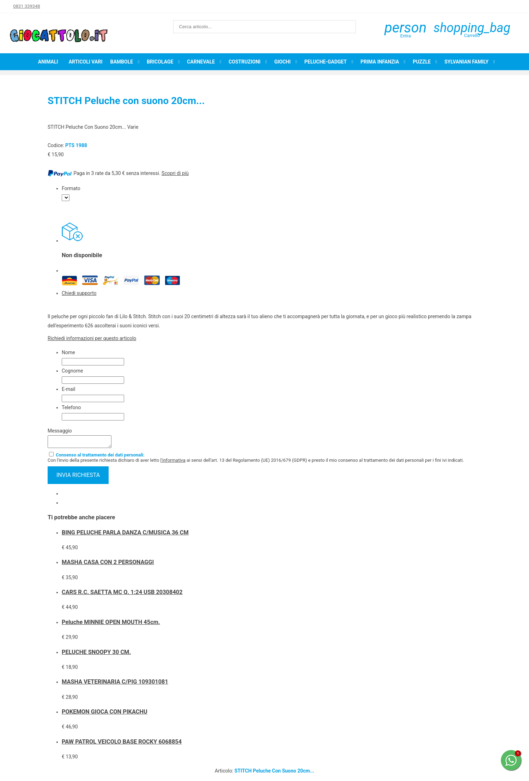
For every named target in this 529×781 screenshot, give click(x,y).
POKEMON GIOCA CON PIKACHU (104, 713)
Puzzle (422, 62)
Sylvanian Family (466, 62)
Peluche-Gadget (325, 62)
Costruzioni (245, 62)
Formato (71, 188)
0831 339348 (26, 6)
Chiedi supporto (79, 293)
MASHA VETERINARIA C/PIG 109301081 (115, 683)
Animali (48, 62)
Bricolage (160, 62)
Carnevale (201, 62)
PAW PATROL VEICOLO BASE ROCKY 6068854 (122, 743)
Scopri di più (175, 173)
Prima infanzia (379, 62)
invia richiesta (78, 477)
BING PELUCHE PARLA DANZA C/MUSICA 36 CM (125, 534)
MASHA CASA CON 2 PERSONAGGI (108, 564)
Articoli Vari (86, 62)
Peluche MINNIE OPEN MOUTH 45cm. (111, 624)
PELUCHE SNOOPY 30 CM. (96, 654)
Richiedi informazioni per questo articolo (92, 338)
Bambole (121, 62)
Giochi (282, 62)
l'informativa (173, 462)
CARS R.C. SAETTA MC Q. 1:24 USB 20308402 (122, 594)
